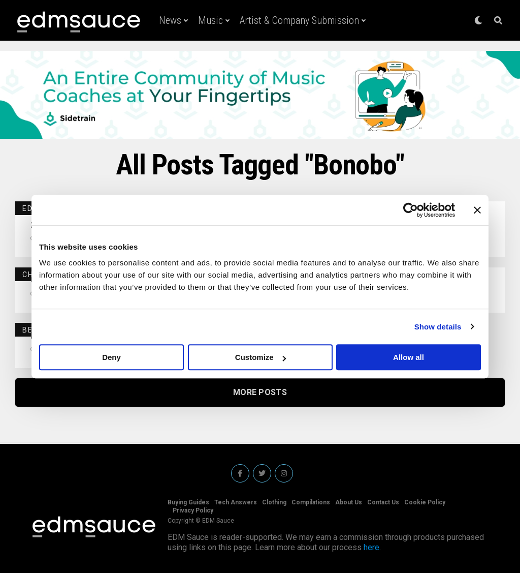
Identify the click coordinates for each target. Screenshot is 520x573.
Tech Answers (235, 502)
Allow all (408, 357)
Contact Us (383, 502)
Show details (438, 326)
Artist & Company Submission (299, 20)
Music (210, 20)
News (170, 20)
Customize (260, 357)
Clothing (274, 502)
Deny (111, 357)
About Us (348, 502)
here (371, 547)
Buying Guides (188, 502)
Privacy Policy (193, 510)
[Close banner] (477, 210)
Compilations (310, 502)
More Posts (260, 392)
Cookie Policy (424, 502)
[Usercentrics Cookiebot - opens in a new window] (410, 210)
